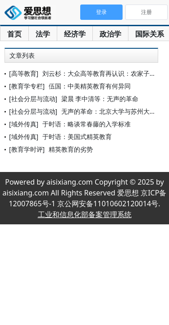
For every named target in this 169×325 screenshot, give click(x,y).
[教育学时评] (27, 149)
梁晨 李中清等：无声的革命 (100, 98)
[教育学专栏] (27, 86)
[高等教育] (23, 73)
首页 (14, 34)
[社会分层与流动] (33, 98)
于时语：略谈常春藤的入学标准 (86, 124)
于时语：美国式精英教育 (77, 136)
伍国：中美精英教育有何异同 (90, 86)
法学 (43, 34)
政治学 (110, 34)
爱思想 (30, 14)
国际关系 (149, 34)
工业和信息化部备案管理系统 (85, 214)
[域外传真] (23, 124)
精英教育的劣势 (71, 149)
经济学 (75, 34)
